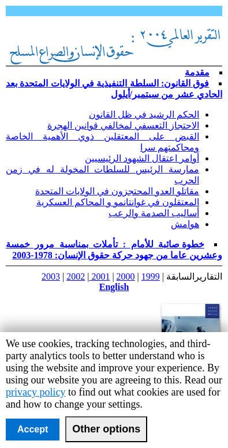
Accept (32, 429)
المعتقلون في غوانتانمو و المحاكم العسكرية (117, 202)
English (114, 287)
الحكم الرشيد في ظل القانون (144, 114)
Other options (106, 429)
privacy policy (35, 392)
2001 (99, 276)
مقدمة (197, 72)
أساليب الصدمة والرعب (154, 213)
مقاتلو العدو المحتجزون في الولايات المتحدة (117, 191)
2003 (51, 276)
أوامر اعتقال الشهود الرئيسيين (142, 158)
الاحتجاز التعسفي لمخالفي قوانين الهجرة (123, 125)
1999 (150, 276)
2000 (126, 276)
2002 (75, 276)
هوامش (185, 224)
